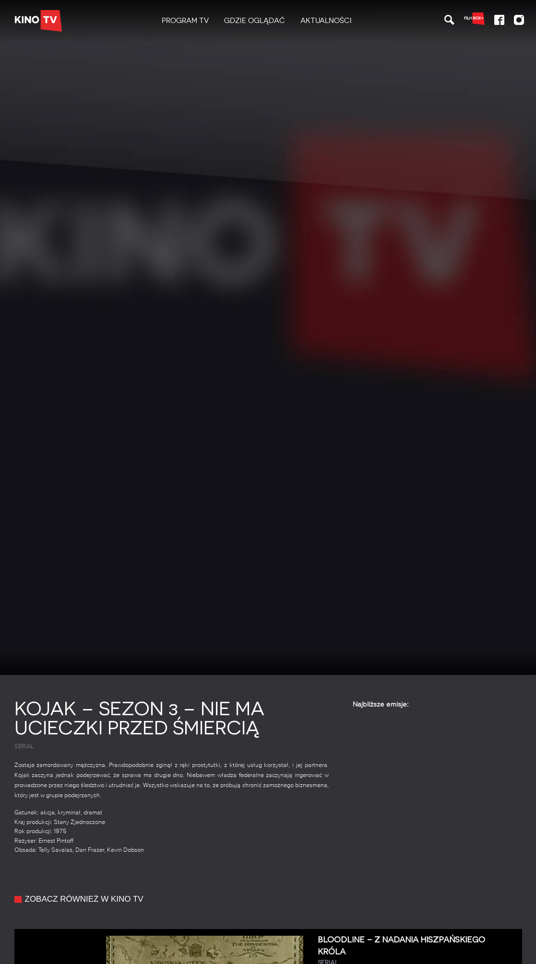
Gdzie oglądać (254, 20)
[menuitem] (185, 21)
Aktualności (326, 20)
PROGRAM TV (185, 20)
